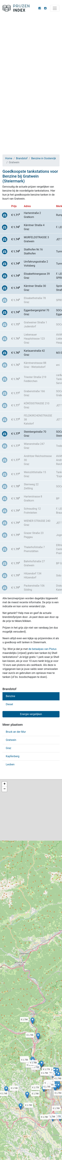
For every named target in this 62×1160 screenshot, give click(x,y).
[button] (6, 1089)
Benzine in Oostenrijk (43, 158)
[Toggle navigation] (54, 8)
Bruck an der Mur (16, 731)
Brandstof (22, 158)
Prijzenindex (17, 8)
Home (8, 158)
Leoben (10, 764)
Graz (8, 748)
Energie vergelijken (31, 714)
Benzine (10, 696)
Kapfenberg (12, 756)
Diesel (9, 704)
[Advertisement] (31, 49)
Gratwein (11, 740)
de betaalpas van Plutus (42, 649)
